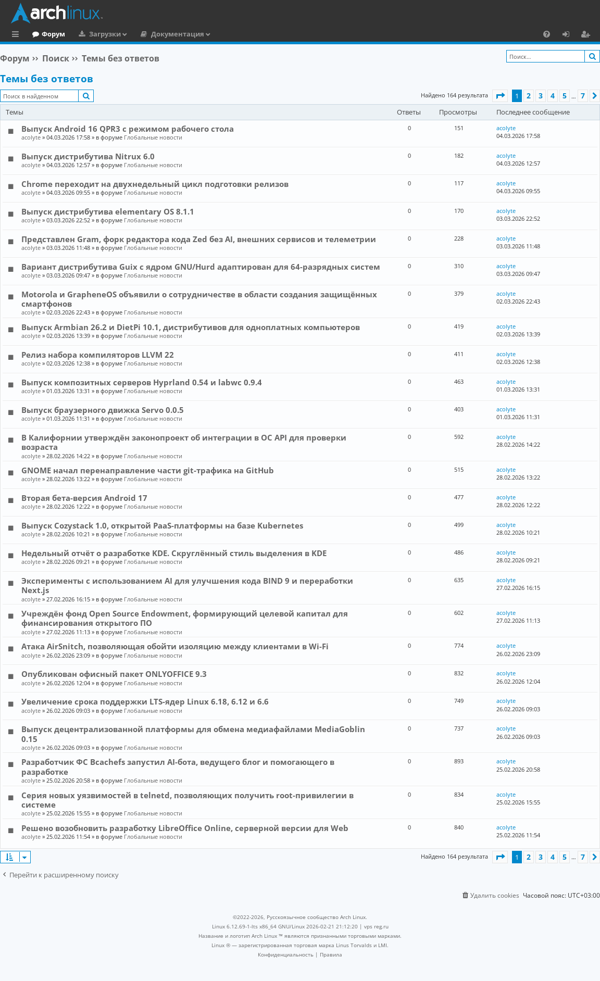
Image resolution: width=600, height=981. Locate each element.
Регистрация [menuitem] (587, 35)
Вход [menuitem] (569, 35)
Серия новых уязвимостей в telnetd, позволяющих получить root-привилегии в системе (187, 800)
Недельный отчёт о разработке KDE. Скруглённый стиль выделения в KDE (174, 553)
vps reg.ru (376, 926)
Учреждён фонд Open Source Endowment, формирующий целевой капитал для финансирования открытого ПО (184, 618)
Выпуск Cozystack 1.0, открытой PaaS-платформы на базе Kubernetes (162, 525)
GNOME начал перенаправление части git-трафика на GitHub (147, 470)
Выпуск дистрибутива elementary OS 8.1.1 (107, 211)
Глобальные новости (153, 137)
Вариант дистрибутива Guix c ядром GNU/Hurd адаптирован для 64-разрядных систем (200, 266)
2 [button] (529, 95)
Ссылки (17, 35)
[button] (500, 96)
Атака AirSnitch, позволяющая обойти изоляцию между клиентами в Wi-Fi (175, 646)
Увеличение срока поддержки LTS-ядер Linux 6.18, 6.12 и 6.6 (145, 701)
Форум (96, 34)
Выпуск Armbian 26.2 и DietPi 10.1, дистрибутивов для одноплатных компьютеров (190, 327)
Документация (220, 34)
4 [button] (553, 95)
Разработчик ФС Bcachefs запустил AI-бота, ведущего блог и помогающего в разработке (177, 766)
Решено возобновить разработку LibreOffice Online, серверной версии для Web (184, 828)
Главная (46, 34)
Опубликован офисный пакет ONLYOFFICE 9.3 (114, 674)
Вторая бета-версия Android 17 (84, 498)
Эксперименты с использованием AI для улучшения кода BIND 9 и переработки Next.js (187, 585)
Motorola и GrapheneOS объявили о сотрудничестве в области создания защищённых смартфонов (199, 299)
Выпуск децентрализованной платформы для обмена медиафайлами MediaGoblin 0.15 (193, 734)
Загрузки (148, 34)
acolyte (31, 137)
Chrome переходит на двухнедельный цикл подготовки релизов (155, 184)
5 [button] (564, 95)
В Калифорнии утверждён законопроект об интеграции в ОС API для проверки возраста (183, 442)
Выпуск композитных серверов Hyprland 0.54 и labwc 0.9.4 (141, 382)
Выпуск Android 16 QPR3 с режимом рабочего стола (127, 128)
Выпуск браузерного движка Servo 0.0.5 (102, 410)
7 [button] (583, 95)
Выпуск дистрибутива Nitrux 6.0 (88, 156)
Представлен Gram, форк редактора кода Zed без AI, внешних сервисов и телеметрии (198, 239)
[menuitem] (547, 34)
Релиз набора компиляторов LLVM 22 (97, 354)
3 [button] (541, 95)
